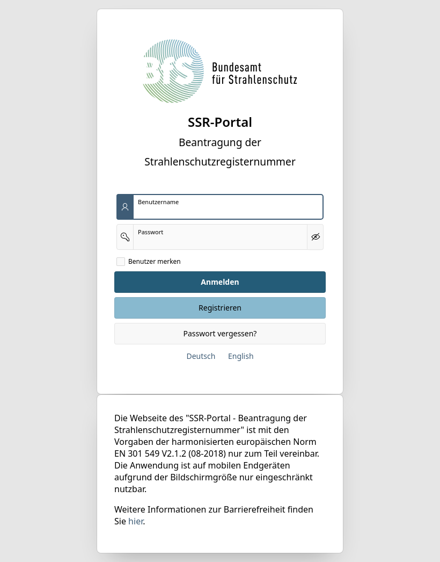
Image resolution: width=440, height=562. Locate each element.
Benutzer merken (154, 261)
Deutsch (200, 356)
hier (135, 521)
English (241, 356)
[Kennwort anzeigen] (315, 237)
